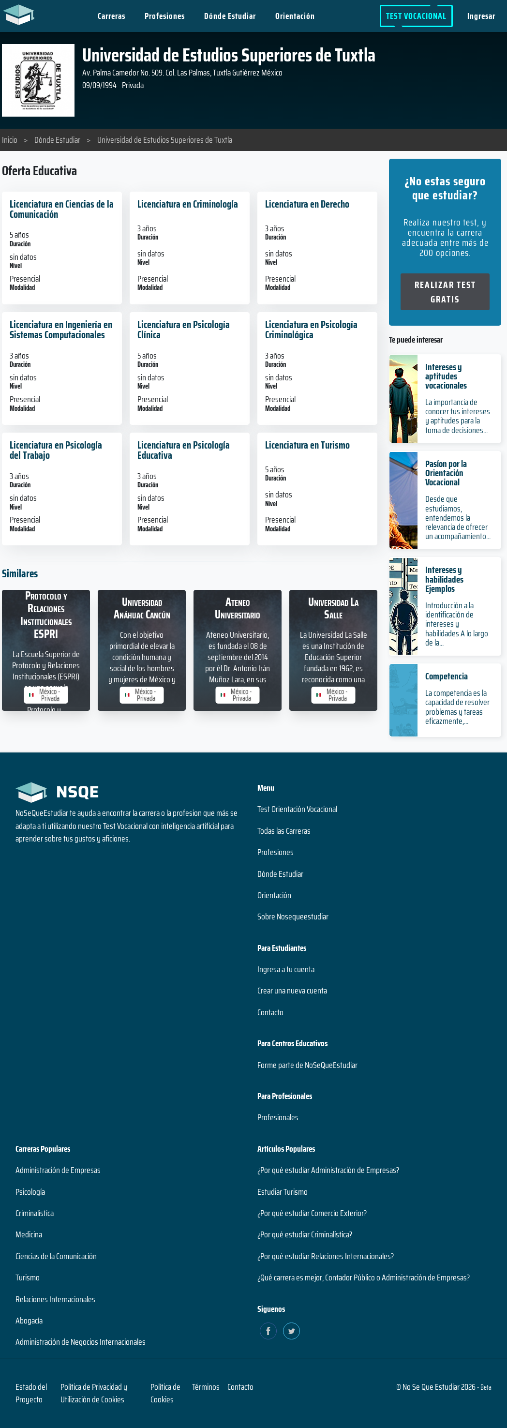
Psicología (30, 1192)
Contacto (270, 1012)
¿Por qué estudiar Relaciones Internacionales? (325, 1256)
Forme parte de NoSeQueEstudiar (307, 1065)
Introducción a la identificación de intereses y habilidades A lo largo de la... (456, 624)
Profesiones (165, 16)
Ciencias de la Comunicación (56, 1256)
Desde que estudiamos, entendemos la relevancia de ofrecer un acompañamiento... (458, 517)
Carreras (112, 16)
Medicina (28, 1234)
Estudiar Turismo (282, 1192)
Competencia (446, 676)
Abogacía (29, 1320)
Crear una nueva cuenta (292, 990)
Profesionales (277, 1117)
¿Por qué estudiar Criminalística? (304, 1234)
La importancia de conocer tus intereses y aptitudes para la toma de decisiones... (457, 416)
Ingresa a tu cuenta (285, 969)
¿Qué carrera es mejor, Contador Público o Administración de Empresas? (363, 1277)
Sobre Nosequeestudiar (292, 916)
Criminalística (34, 1213)
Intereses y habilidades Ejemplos (444, 578)
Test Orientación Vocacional (297, 809)
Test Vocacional (416, 16)
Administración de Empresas (58, 1170)
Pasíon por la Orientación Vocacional (446, 472)
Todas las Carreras (284, 831)
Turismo (27, 1277)
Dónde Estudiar (230, 16)
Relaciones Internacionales (55, 1299)
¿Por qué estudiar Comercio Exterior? (312, 1213)
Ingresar (481, 16)
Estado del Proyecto (31, 1393)
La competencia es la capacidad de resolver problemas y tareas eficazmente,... (457, 707)
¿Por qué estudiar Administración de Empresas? (328, 1170)
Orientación (295, 16)
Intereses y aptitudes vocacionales (446, 376)
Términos (206, 1387)
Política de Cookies (165, 1393)
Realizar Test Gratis (445, 291)
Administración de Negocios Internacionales (80, 1342)
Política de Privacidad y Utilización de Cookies (93, 1393)
